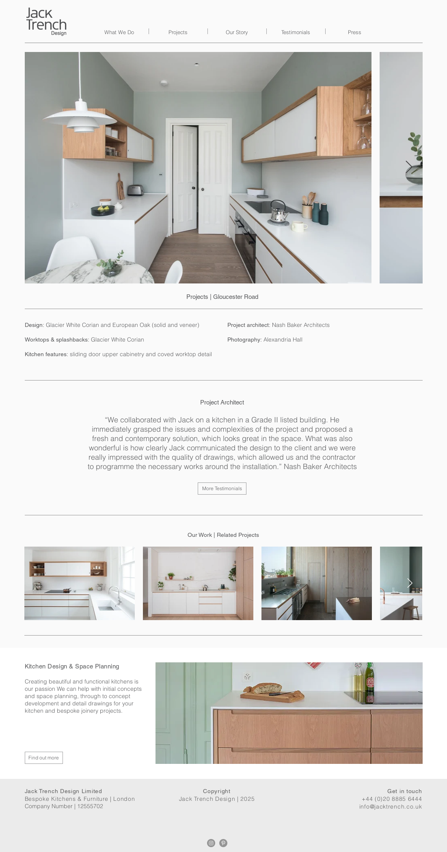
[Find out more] (44, 758)
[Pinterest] (223, 843)
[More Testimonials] (222, 488)
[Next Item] (409, 168)
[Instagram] (211, 843)
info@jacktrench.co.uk (390, 806)
